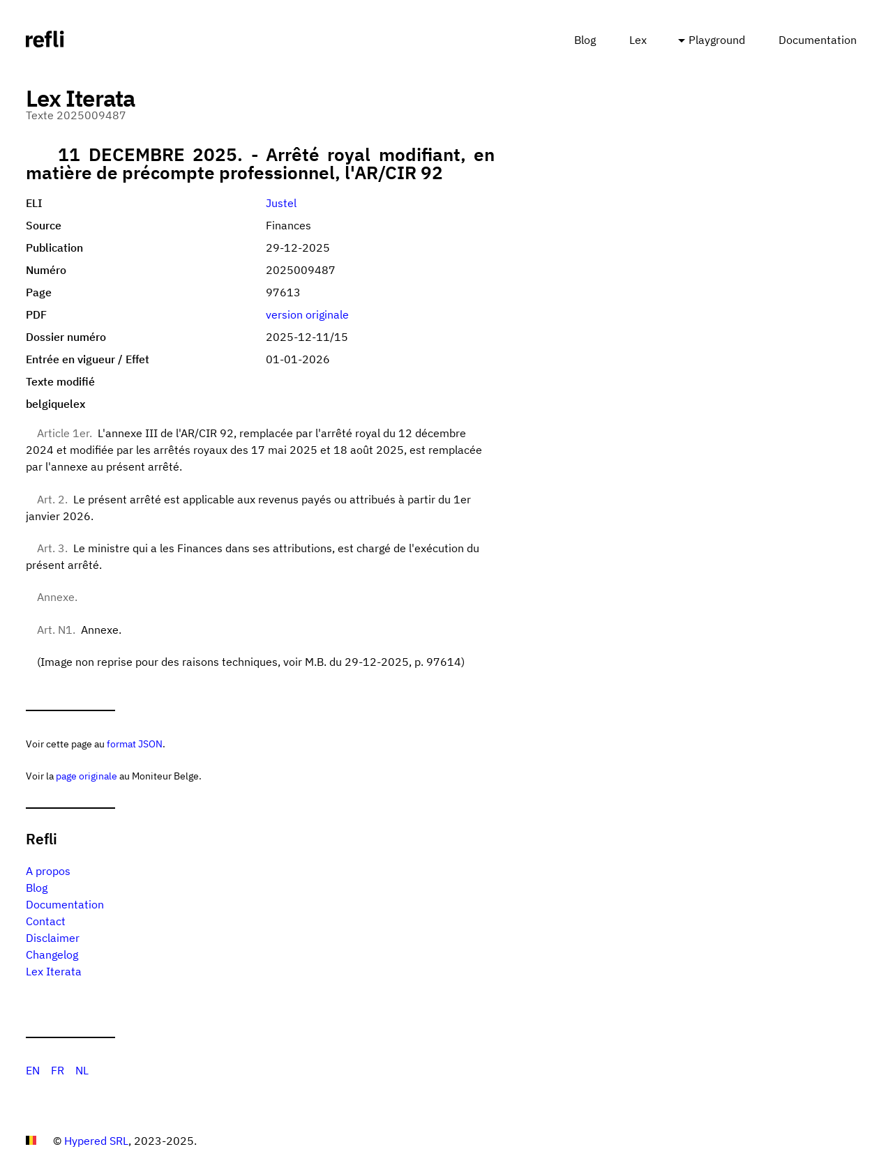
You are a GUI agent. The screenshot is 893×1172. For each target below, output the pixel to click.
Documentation (818, 40)
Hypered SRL (96, 1141)
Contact (46, 921)
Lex (638, 40)
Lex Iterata (54, 971)
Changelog (52, 954)
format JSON (135, 743)
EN (33, 1070)
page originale (86, 775)
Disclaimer (53, 938)
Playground (717, 40)
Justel (281, 203)
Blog (585, 40)
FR (57, 1070)
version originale (307, 314)
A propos (48, 871)
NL (82, 1070)
